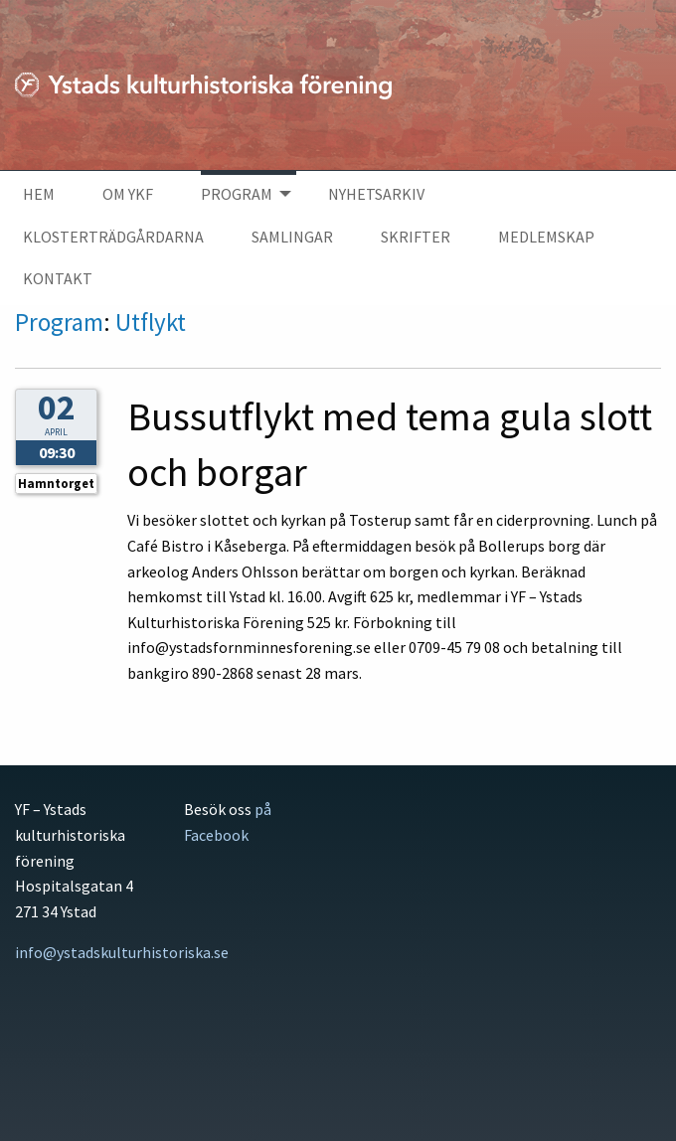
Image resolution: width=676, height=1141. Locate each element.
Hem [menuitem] (39, 194)
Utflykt (150, 322)
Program (59, 322)
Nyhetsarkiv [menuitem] (376, 194)
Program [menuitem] (236, 194)
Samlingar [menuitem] (292, 236)
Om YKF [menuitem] (127, 194)
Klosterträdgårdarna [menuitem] (113, 236)
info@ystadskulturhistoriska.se (122, 952)
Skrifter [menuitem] (415, 236)
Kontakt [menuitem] (57, 278)
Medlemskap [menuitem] (546, 236)
